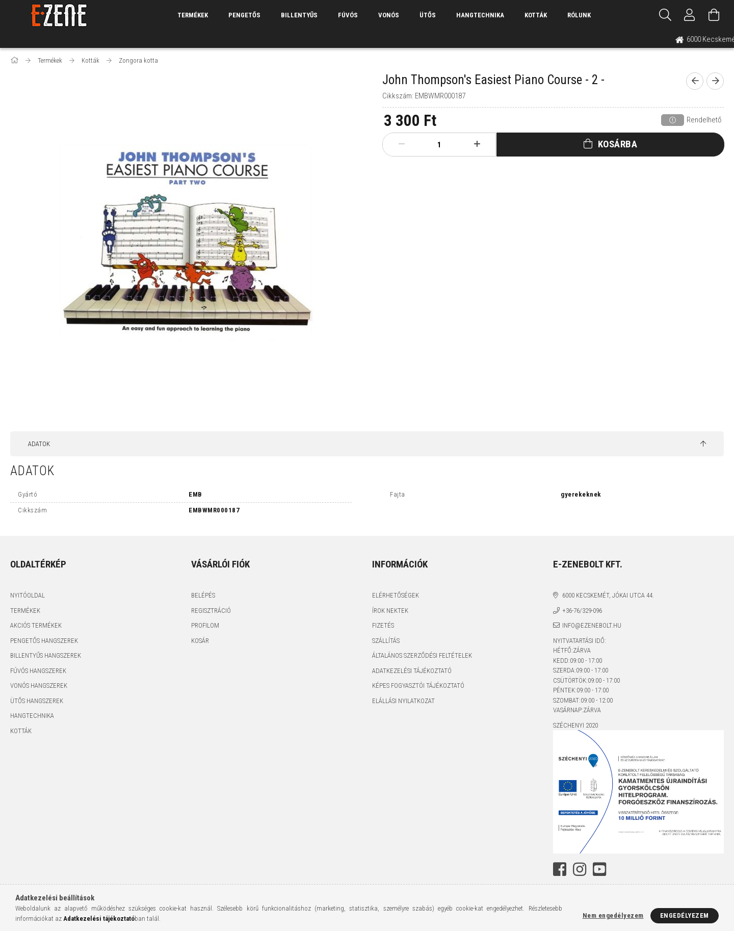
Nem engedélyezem (613, 915)
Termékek (25, 610)
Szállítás (386, 640)
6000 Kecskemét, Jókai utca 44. (608, 595)
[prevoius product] (694, 81)
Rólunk (579, 15)
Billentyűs (299, 15)
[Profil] (689, 15)
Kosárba (618, 144)
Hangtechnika (480, 15)
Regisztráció (211, 610)
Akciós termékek (36, 625)
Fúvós (348, 15)
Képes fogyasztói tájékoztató (418, 685)
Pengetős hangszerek (44, 640)
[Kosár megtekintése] (714, 15)
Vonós (388, 15)
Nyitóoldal (27, 595)
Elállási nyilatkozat (403, 701)
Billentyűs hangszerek (45, 655)
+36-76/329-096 (582, 610)
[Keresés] (665, 15)
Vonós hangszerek (38, 685)
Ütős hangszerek (36, 701)
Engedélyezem (684, 915)
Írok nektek (390, 610)
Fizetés (383, 625)
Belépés (203, 595)
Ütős (428, 15)
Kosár (200, 640)
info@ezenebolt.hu (591, 625)
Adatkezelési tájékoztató (412, 671)
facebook (559, 869)
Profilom (205, 625)
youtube (599, 869)
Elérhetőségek (395, 595)
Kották (536, 15)
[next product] (715, 81)
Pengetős (244, 15)
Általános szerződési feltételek (422, 655)
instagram (579, 869)
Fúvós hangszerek (38, 671)
